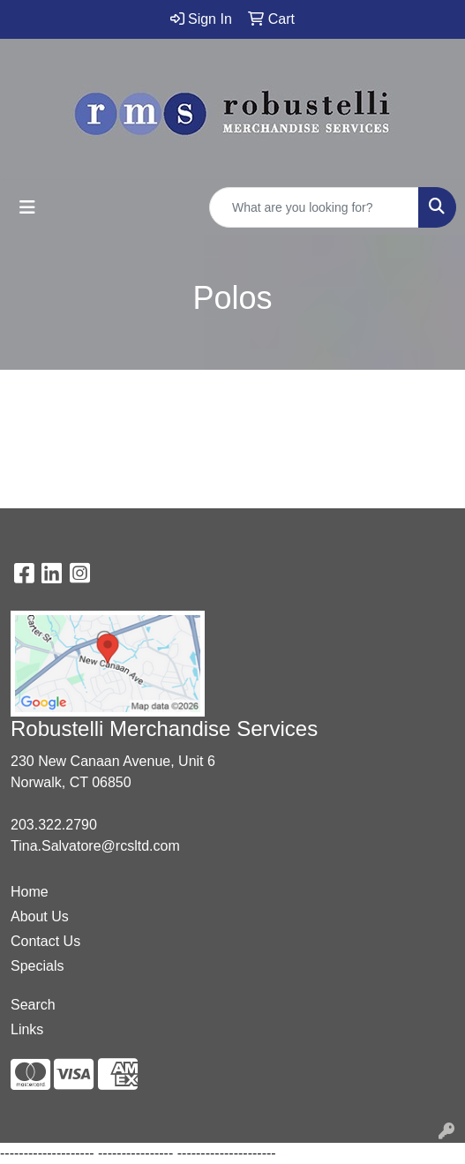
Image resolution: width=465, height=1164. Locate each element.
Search (33, 1004)
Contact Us (45, 941)
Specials (37, 965)
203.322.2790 (54, 824)
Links (27, 1029)
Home (30, 891)
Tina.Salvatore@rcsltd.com (95, 845)
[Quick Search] (314, 207)
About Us (40, 916)
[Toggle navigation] (27, 207)
